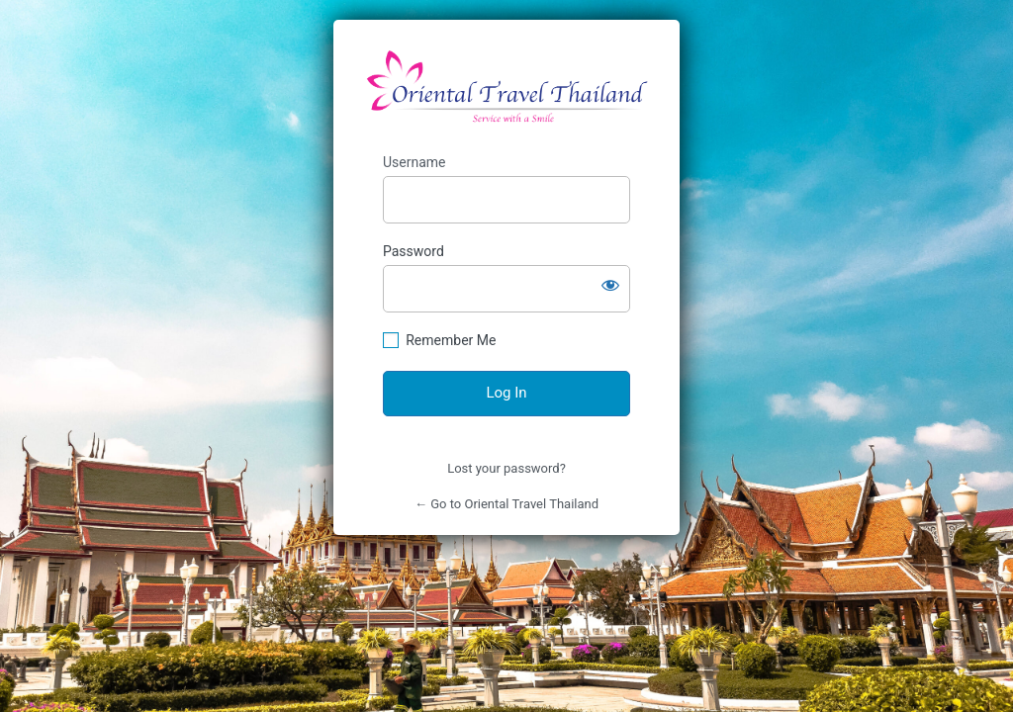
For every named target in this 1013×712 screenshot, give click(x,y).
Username (414, 162)
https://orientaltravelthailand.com (507, 87)
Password (413, 251)
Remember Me (451, 340)
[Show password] (610, 285)
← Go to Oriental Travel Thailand (506, 503)
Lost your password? (506, 468)
